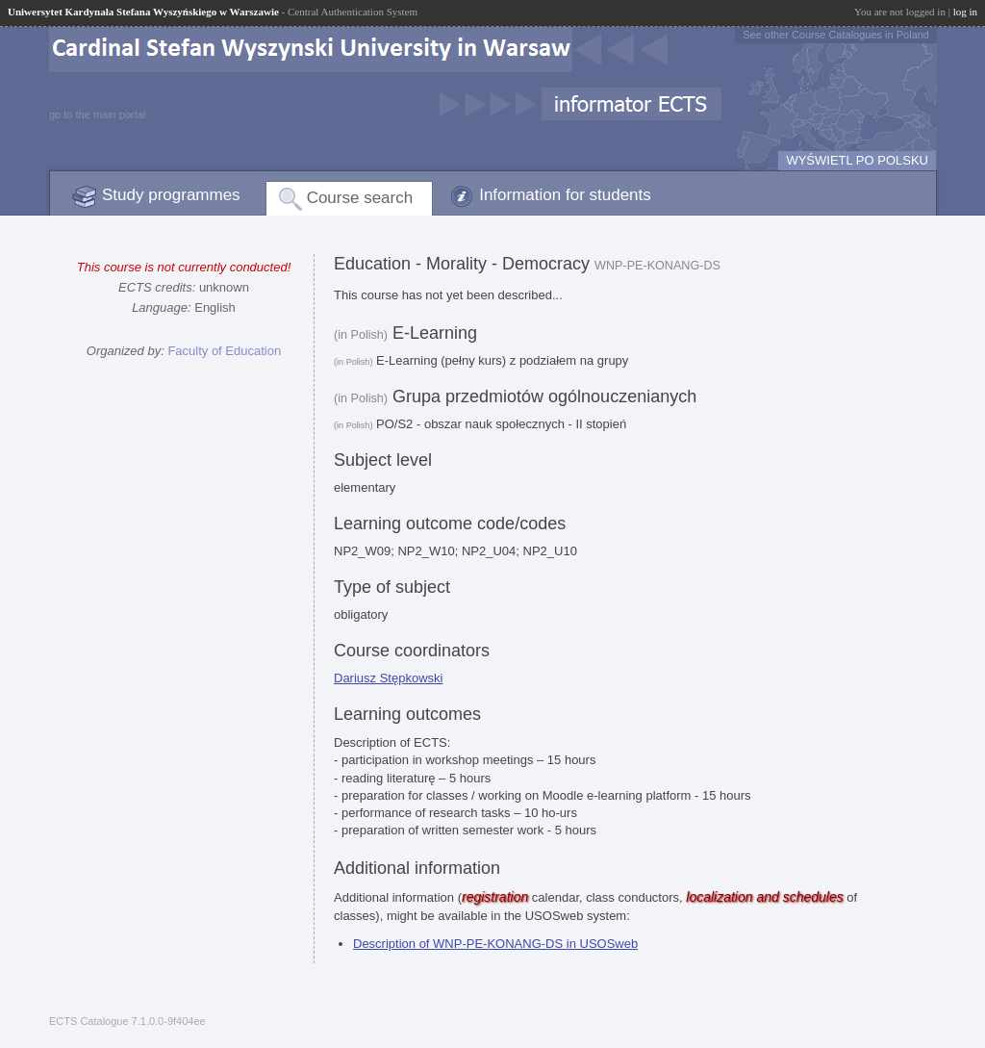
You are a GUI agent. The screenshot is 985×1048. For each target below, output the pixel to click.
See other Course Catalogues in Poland (836, 34)
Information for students (565, 195)
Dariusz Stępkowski (388, 678)
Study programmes (171, 195)
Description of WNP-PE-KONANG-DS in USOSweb (495, 943)
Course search (360, 198)
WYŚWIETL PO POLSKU (857, 160)
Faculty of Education (224, 351)
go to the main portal (97, 114)
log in (965, 11)
